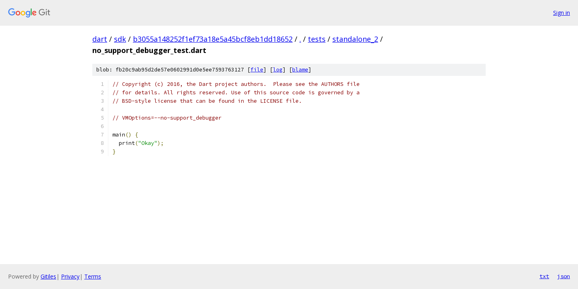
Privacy (70, 276)
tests (317, 39)
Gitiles (48, 276)
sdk (120, 39)
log (278, 69)
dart (99, 39)
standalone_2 (355, 39)
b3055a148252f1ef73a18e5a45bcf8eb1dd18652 (213, 39)
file (256, 69)
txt (544, 276)
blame (300, 69)
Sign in (561, 12)
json (563, 276)
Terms (92, 276)
